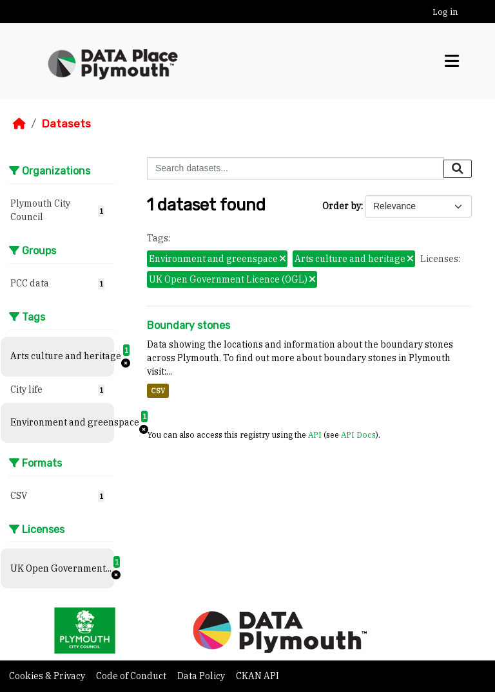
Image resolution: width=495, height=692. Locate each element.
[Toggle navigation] (451, 61)
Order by (341, 206)
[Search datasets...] (295, 168)
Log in (445, 11)
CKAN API (257, 676)
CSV (158, 390)
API (315, 434)
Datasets (66, 123)
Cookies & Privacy (48, 676)
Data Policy (202, 676)
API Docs (358, 434)
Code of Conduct (132, 676)
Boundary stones (188, 325)
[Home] (19, 123)
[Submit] (457, 169)
